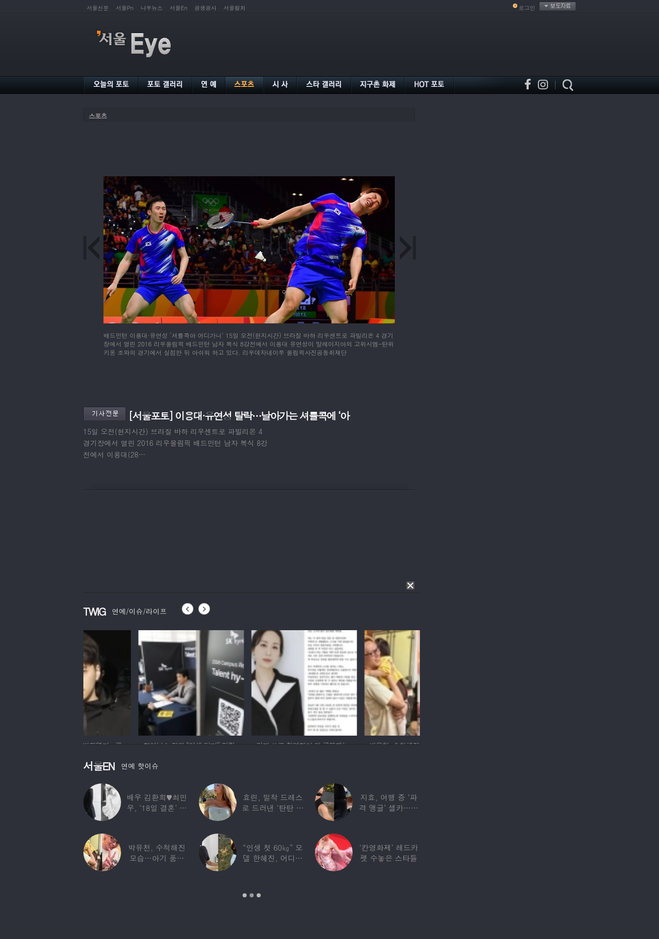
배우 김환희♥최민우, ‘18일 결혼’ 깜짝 (157, 808)
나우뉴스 (152, 8)
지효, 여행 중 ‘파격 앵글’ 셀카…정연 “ (388, 808)
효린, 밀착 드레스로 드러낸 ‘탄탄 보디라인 (273, 808)
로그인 (527, 8)
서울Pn (125, 8)
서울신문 (98, 8)
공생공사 (205, 8)
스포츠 (98, 116)
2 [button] (252, 895)
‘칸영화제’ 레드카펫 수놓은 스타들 (388, 852)
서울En (178, 8)
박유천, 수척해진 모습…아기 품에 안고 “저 (156, 858)
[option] (136, 681)
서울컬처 (235, 8)
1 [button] (245, 895)
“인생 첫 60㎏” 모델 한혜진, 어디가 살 (272, 858)
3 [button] (259, 895)
